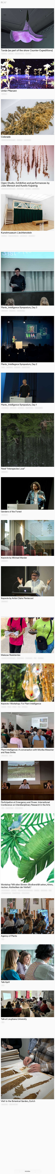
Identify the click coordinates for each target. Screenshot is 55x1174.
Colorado (6, 137)
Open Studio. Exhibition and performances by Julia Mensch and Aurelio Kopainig (25, 184)
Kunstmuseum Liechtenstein (16, 233)
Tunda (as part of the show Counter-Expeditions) (27, 50)
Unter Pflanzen (9, 91)
